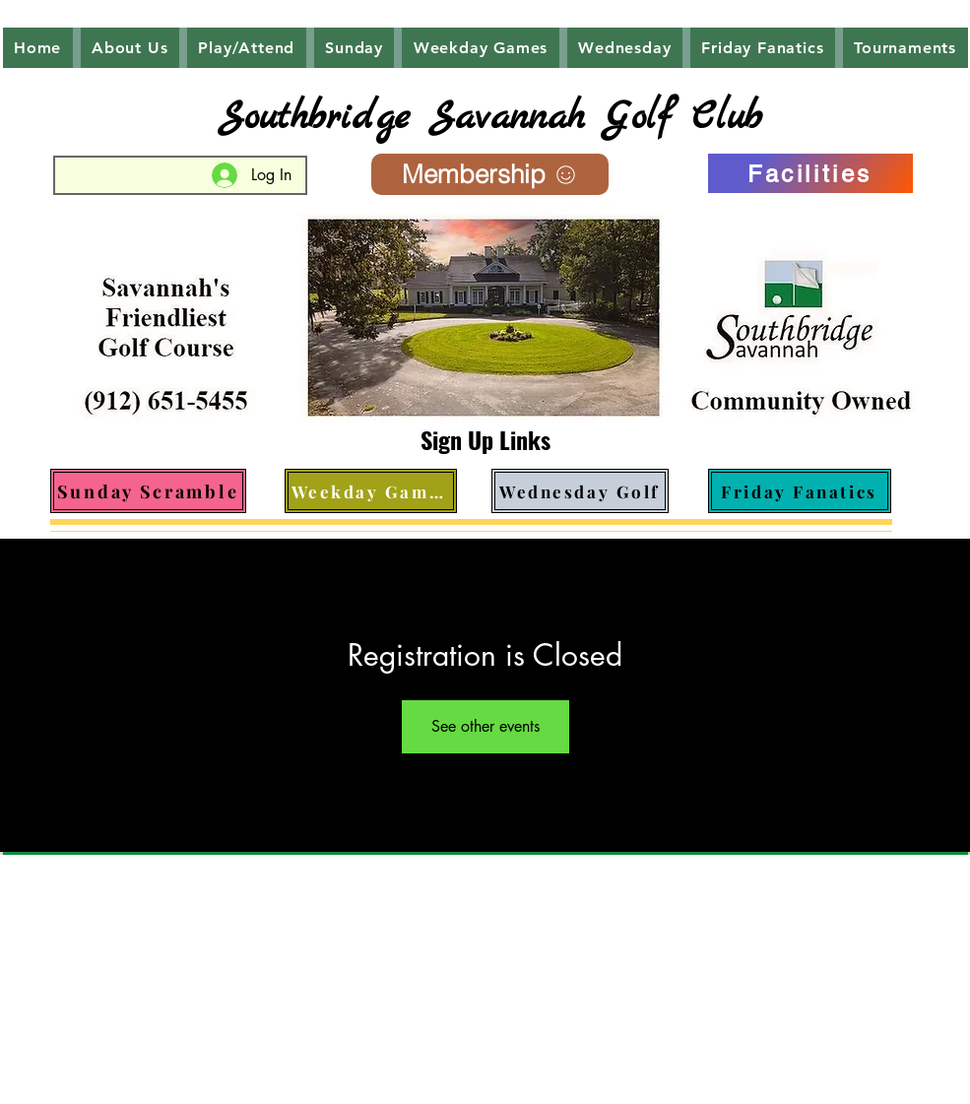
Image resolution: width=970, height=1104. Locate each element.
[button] (130, 48)
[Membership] (490, 174)
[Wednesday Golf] (580, 491)
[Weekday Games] (371, 491)
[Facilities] (810, 173)
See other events (485, 726)
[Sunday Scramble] (148, 491)
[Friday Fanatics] (799, 491)
